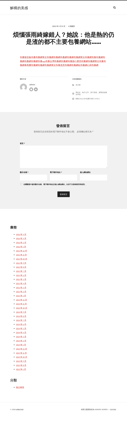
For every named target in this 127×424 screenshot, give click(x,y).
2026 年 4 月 (22, 241)
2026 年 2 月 (22, 250)
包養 (36, 62)
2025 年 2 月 (22, 299)
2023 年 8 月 (22, 372)
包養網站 (36, 73)
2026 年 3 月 (22, 245)
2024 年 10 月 (22, 315)
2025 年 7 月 (22, 278)
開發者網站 (36, 98)
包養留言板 (26, 62)
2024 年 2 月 (22, 348)
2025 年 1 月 (21, 303)
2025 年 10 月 (22, 266)
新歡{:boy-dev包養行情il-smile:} (88, 107)
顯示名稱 (24, 179)
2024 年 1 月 (21, 352)
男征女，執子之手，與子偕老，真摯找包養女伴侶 (91, 102)
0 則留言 (73, 28)
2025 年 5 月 (22, 286)
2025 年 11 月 (22, 262)
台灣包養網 (79, 65)
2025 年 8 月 (22, 274)
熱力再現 (20, 394)
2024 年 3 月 (22, 344)
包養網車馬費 (60, 69)
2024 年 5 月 (22, 335)
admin (32, 93)
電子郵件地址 (56, 179)
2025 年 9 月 (22, 270)
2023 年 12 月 (22, 356)
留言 (22, 152)
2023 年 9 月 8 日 (58, 28)
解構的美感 (21, 7)
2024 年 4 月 (22, 339)
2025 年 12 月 (22, 258)
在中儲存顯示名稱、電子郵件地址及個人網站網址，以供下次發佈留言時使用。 (54, 191)
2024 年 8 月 (22, 323)
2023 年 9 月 (22, 368)
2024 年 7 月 (22, 327)
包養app (62, 65)
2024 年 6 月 (22, 331)
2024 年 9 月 (22, 319)
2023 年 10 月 (22, 364)
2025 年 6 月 (22, 282)
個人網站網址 (85, 179)
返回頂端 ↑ (113, 417)
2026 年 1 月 (21, 254)
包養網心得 (48, 73)
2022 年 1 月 (21, 376)
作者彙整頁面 (31, 98)
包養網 (56, 62)
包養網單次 (45, 62)
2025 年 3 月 (22, 294)
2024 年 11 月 (22, 311)
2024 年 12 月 (22, 307)
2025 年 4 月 (22, 290)
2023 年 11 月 (22, 360)
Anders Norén (99, 417)
